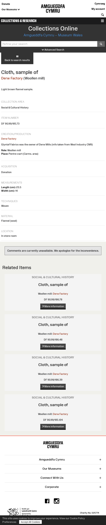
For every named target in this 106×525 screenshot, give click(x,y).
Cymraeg (100, 3)
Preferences (9, 522)
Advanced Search (53, 49)
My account (98, 8)
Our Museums (11, 9)
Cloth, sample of (53, 284)
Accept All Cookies (30, 522)
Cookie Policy (77, 518)
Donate (6, 3)
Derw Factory (12, 78)
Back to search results (17, 58)
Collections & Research (18, 21)
